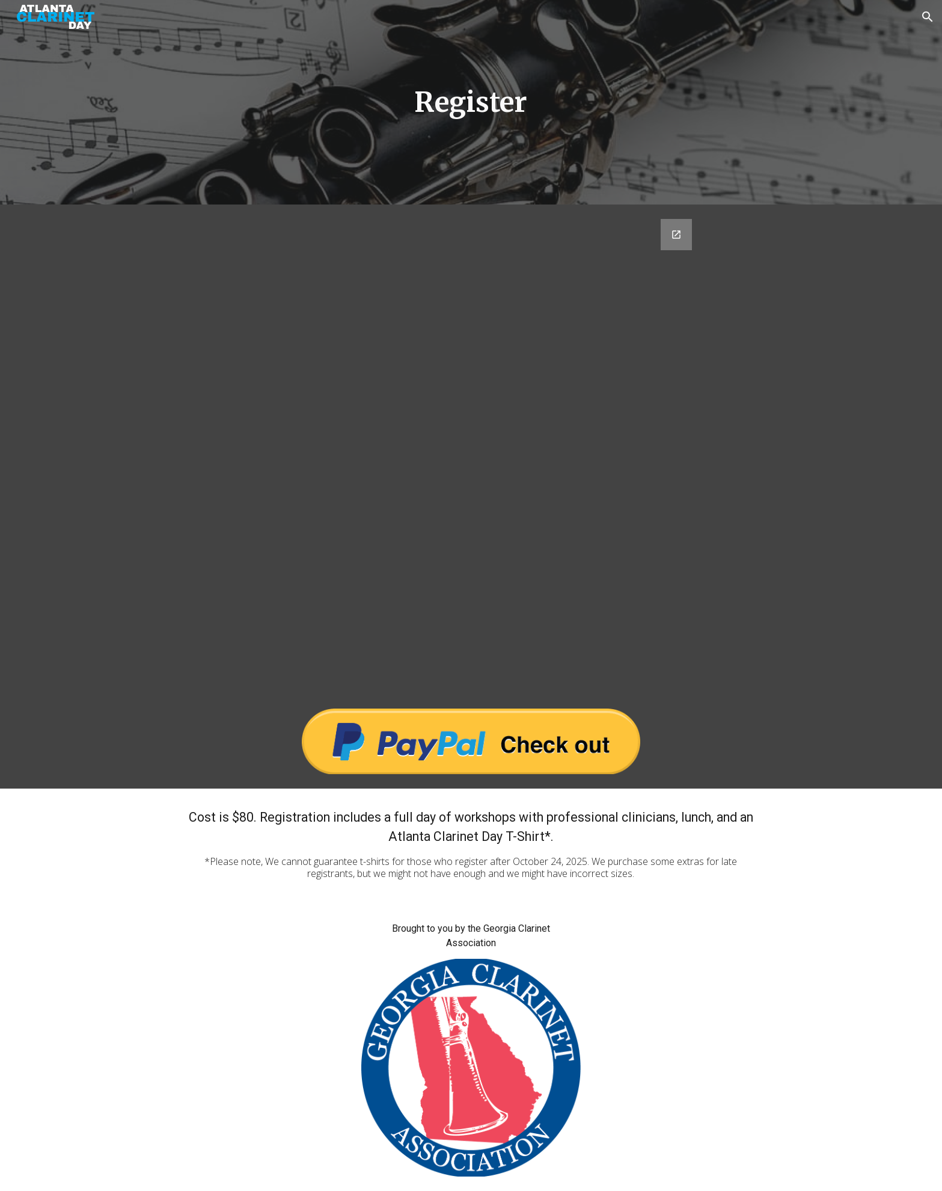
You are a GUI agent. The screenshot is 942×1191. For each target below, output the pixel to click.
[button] (927, 16)
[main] (471, 102)
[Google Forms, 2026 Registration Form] (471, 449)
